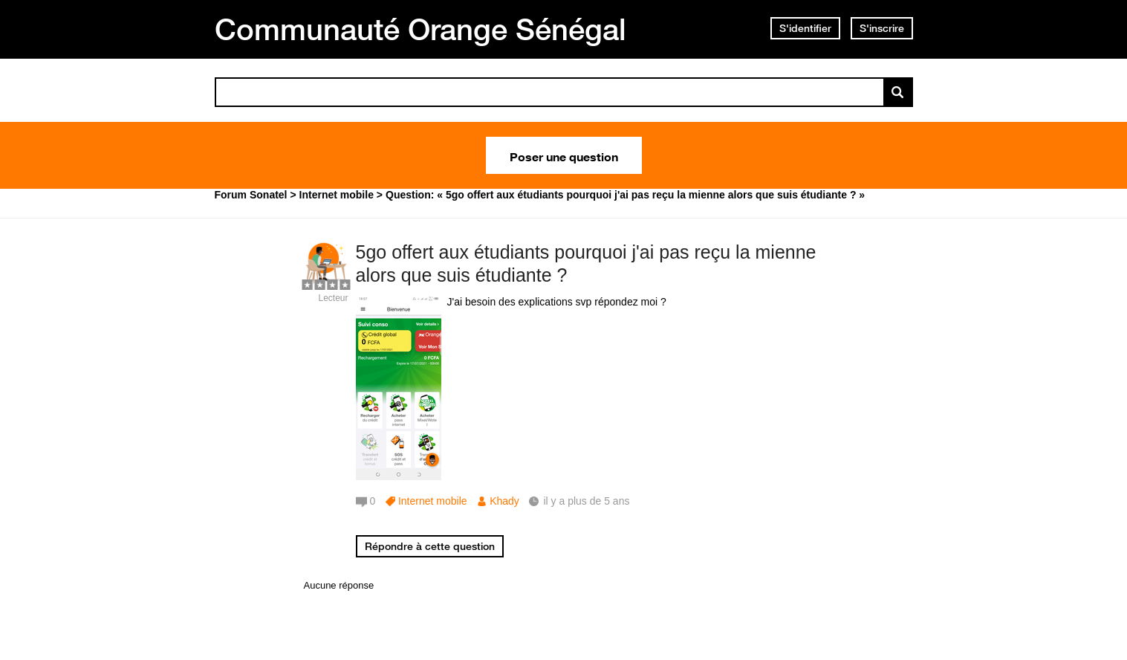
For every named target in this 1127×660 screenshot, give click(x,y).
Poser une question (564, 155)
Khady (504, 501)
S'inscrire (882, 28)
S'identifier (805, 28)
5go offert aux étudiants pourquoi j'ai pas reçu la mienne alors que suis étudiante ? (586, 263)
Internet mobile (432, 501)
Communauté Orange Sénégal (420, 29)
